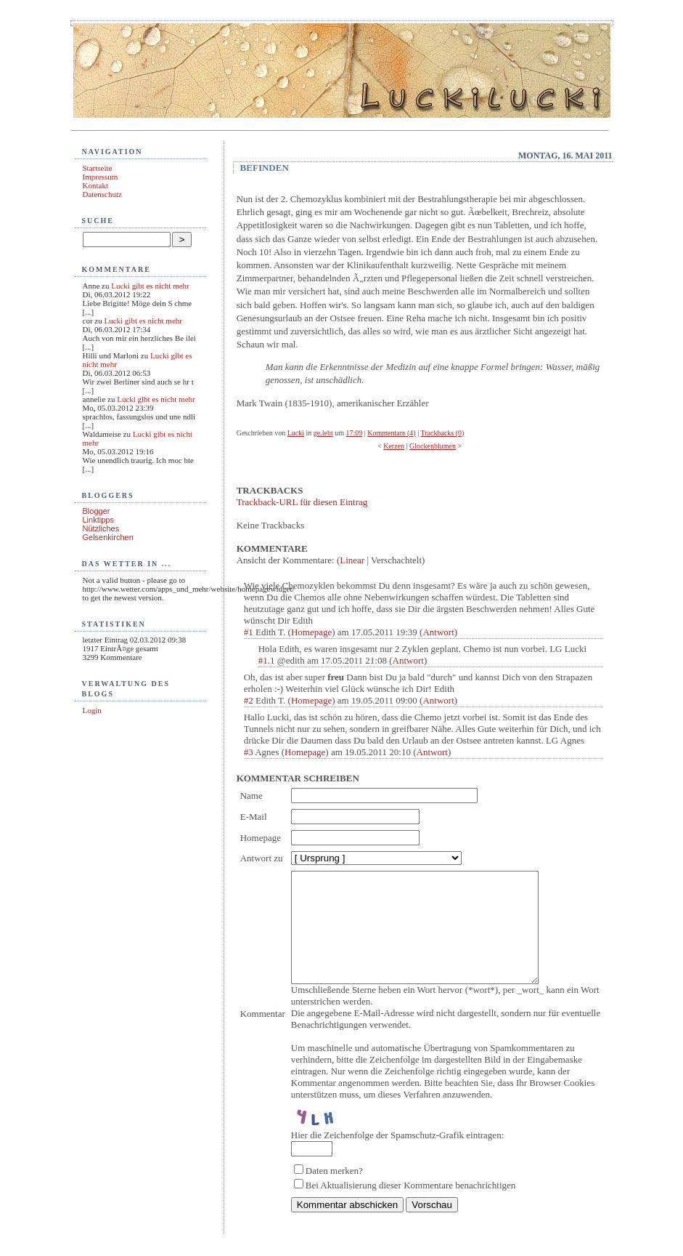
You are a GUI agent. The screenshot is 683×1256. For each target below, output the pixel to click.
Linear (352, 560)
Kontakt (95, 185)
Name (251, 795)
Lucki (295, 433)
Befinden (264, 167)
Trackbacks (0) (443, 433)
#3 (248, 751)
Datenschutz (102, 194)
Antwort (438, 632)
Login (92, 710)
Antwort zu (261, 858)
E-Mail (253, 816)
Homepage (311, 632)
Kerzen (393, 446)
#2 (248, 700)
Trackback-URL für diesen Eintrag (302, 501)
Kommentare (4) (391, 433)
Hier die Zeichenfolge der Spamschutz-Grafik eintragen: (397, 1156)
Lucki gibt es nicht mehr (150, 285)
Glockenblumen (432, 446)
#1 (248, 632)
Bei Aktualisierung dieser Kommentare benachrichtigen (411, 1206)
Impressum (100, 176)
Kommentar (262, 1024)
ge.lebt (323, 433)
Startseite (98, 168)
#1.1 (266, 660)
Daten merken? (334, 1192)
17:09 (354, 433)
